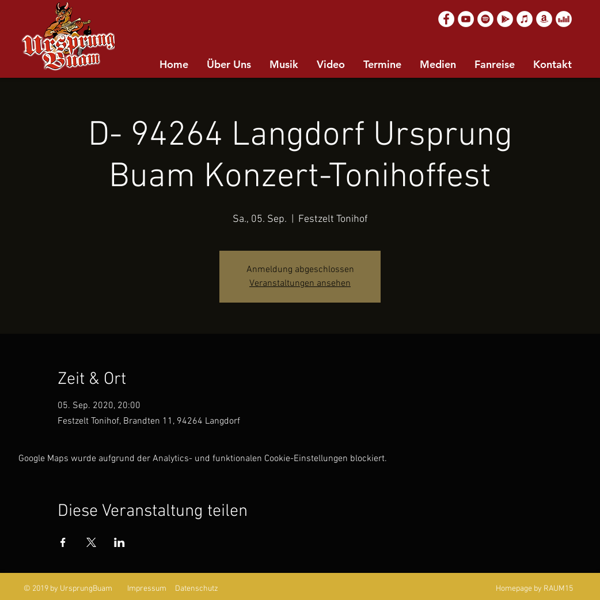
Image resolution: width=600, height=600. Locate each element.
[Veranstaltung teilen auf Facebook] (63, 542)
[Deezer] (564, 19)
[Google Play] (505, 19)
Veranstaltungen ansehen (300, 283)
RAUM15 (558, 589)
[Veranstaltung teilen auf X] (91, 542)
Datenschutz (196, 589)
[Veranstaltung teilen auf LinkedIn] (119, 542)
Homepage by (519, 589)
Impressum (146, 589)
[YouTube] (466, 19)
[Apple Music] (525, 19)
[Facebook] (446, 19)
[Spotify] (485, 19)
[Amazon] (544, 19)
